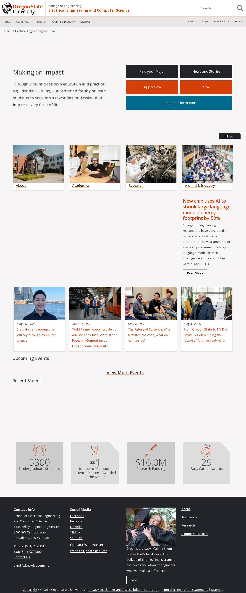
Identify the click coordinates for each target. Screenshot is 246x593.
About (7, 22)
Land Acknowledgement (31, 565)
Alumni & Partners (194, 534)
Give (206, 87)
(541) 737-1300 (31, 552)
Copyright (30, 590)
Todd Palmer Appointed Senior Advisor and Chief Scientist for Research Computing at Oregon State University (95, 337)
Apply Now (152, 87)
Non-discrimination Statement (185, 590)
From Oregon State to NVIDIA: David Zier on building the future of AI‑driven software (205, 334)
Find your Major (152, 71)
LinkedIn (76, 527)
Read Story (195, 273)
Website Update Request (88, 551)
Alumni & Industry (63, 22)
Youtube (76, 538)
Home (7, 31)
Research (40, 22)
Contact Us (22, 557)
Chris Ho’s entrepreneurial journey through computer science (36, 334)
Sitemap (217, 590)
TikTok (75, 532)
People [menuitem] (205, 21)
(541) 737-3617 (35, 546)
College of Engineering (64, 6)
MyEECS (85, 22)
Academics (22, 22)
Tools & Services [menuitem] (222, 21)
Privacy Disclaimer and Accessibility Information (123, 590)
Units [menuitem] (237, 21)
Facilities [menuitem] (192, 21)
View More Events (125, 372)
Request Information (179, 102)
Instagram (77, 521)
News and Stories (206, 71)
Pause (230, 136)
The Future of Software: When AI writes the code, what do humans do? (150, 334)
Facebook (77, 516)
